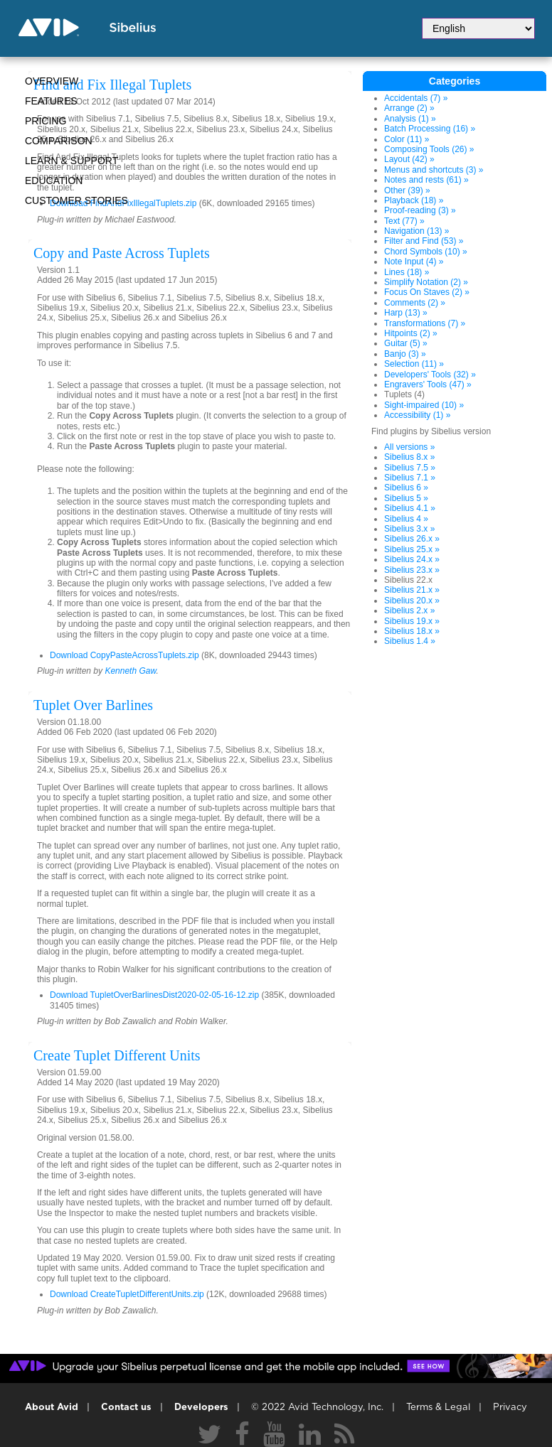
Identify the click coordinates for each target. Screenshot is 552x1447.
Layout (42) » (409, 159)
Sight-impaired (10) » (424, 405)
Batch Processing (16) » (429, 129)
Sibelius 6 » (406, 488)
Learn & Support (71, 160)
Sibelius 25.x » (412, 549)
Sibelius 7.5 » (409, 468)
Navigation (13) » (416, 231)
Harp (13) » (406, 313)
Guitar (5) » (406, 343)
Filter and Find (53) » (423, 241)
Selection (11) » (414, 364)
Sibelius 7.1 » (409, 478)
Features (51, 101)
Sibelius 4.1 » (409, 508)
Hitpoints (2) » (410, 333)
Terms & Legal (438, 1407)
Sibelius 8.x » (409, 457)
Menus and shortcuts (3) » (433, 170)
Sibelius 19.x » (412, 621)
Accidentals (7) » (415, 98)
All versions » (409, 447)
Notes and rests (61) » (426, 180)
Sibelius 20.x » (412, 601)
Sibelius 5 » (406, 498)
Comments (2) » (414, 303)
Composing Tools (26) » (429, 149)
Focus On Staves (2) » (426, 292)
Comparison (58, 140)
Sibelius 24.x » (412, 559)
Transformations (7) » (424, 323)
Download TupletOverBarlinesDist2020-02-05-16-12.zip (154, 995)
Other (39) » (407, 190)
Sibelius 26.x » (412, 539)
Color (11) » (406, 139)
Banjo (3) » (405, 354)
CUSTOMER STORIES (76, 200)
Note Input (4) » (413, 262)
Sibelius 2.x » (409, 610)
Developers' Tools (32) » (430, 375)
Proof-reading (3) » (420, 210)
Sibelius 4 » (406, 519)
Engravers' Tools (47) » (428, 384)
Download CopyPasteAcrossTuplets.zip (124, 655)
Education (54, 180)
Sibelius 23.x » (412, 570)
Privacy (510, 1407)
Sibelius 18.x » (412, 631)
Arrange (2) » (409, 108)
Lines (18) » (406, 272)
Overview (51, 81)
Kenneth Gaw (130, 671)
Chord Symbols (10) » (425, 252)
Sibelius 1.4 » (409, 641)
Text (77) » (404, 221)
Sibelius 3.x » (409, 529)
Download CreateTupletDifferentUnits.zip (127, 1294)
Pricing (45, 121)
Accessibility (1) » (417, 415)
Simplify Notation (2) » (426, 282)
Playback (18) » (413, 200)
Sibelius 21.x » (412, 590)
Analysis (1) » (410, 119)
